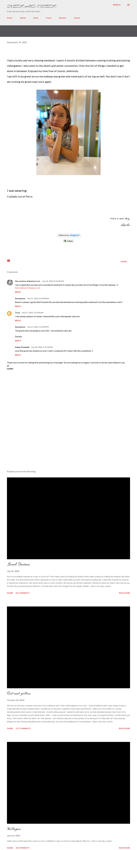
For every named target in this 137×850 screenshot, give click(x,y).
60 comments (22, 593)
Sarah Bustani (18, 564)
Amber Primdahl (22, 347)
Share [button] (124, 261)
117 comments (23, 728)
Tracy (17, 312)
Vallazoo (14, 828)
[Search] (116, 4)
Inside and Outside (31, 6)
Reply (18, 292)
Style (35, 18)
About (23, 18)
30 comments (22, 848)
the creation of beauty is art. (27, 281)
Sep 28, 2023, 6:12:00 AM (42, 347)
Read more (124, 593)
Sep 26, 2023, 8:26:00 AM (53, 281)
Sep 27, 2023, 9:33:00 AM (32, 312)
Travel (48, 18)
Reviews (62, 18)
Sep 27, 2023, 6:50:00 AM (38, 298)
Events (77, 18)
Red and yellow (19, 693)
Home (9, 18)
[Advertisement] (27, 448)
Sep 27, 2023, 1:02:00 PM (38, 327)
